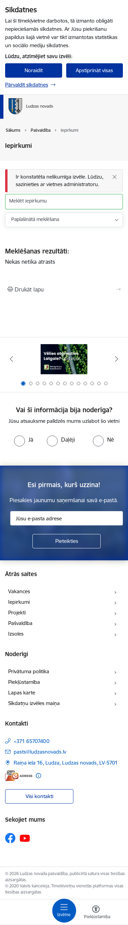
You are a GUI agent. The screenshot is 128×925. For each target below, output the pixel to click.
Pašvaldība (20, 623)
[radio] (23, 439)
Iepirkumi (19, 602)
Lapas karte (21, 692)
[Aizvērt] (114, 177)
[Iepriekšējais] (11, 358)
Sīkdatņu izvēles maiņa (34, 703)
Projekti (17, 612)
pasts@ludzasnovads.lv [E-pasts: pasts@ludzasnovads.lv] (40, 751)
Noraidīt (34, 70)
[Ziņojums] (64, 180)
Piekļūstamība (24, 682)
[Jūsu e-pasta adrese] (66, 518)
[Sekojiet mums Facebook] (10, 838)
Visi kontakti (39, 796)
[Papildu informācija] (38, 775)
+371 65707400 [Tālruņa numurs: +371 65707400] (31, 741)
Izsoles (16, 633)
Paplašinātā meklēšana (35, 219)
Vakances (19, 591)
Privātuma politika (28, 671)
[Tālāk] (117, 358)
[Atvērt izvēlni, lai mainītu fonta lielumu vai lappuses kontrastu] (96, 913)
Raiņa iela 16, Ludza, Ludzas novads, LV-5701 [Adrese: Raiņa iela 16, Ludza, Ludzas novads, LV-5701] (66, 762)
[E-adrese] (18, 775)
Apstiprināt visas (94, 70)
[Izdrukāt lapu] (64, 289)
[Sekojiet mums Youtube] (25, 838)
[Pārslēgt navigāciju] (64, 911)
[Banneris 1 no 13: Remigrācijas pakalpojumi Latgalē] (64, 359)
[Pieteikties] (66, 541)
